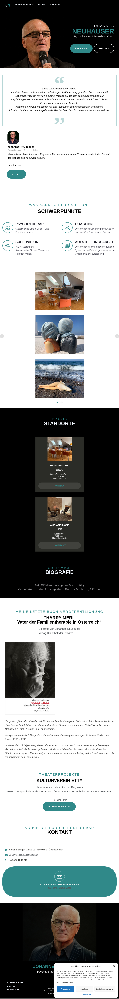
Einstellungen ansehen (105, 989)
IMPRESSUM (13, 990)
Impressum (87, 994)
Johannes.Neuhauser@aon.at (23, 855)
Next (117, 336)
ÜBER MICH (81, 49)
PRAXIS (41, 5)
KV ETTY (16, 174)
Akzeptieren (65, 989)
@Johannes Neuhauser (59, 888)
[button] (114, 966)
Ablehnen (84, 989)
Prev (2, 336)
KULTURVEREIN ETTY (59, 807)
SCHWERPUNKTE (24, 5)
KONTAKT (55, 5)
